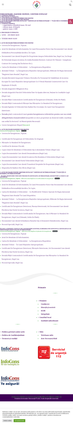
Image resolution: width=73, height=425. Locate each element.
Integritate (45, 314)
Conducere (45, 304)
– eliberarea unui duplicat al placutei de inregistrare (25, 231)
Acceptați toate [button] (19, 420)
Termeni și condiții (9, 338)
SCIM (43, 311)
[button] (70, 21)
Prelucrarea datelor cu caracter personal (26, 397)
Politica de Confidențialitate (13, 335)
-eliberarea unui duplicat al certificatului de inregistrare (27, 178)
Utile (41, 332)
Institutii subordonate (49, 321)
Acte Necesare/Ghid (49, 338)
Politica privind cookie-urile (13, 332)
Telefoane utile (47, 335)
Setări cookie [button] (8, 420)
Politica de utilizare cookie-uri (51, 397)
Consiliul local (45, 317)
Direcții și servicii (48, 307)
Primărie (43, 301)
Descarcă (26, 125)
